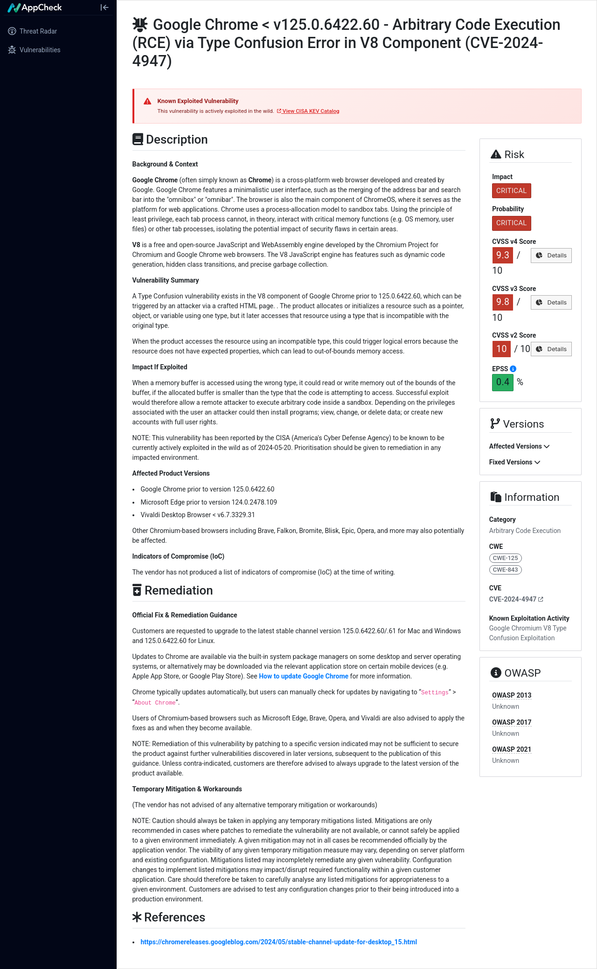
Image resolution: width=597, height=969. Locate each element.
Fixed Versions (515, 462)
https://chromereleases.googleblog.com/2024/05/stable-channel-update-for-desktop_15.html (279, 942)
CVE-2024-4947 (516, 599)
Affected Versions (519, 446)
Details (551, 255)
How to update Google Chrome (303, 676)
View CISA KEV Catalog (308, 111)
